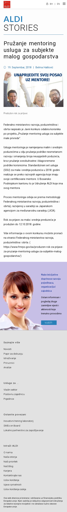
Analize (7, 367)
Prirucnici (9, 362)
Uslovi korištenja (11, 480)
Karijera (8, 470)
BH (51, 4)
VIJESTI (48, 322)
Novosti (7, 349)
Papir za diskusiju (13, 353)
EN (58, 4)
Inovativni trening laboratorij (18, 420)
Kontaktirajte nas (13, 475)
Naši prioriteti (11, 461)
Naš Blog (8, 466)
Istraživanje (10, 358)
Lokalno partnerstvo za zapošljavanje (23, 430)
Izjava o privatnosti (12, 484)
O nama (8, 452)
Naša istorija (10, 456)
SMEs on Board (12, 425)
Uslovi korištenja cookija (15, 489)
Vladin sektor (10, 389)
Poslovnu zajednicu (14, 394)
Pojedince (9, 398)
